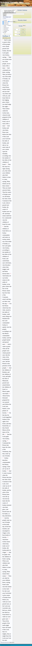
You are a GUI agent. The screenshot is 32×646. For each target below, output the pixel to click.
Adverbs (8, 25)
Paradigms (16, 3)
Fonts (2, 5)
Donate (23, 29)
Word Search (26, 3)
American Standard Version (9, 10)
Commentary (7, 3)
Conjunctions (6, 30)
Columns (5, 20)
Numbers (5, 31)
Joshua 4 (15, 21)
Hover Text (5, 21)
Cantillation (5, 24)
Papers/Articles (8, 38)
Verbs (4, 25)
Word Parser (21, 3)
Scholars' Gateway (9, 2)
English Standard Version (9, 11)
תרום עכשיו (23, 34)
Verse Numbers (11, 21)
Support (6, 5)
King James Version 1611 (9, 12)
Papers (12, 3)
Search (2, 3)
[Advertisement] (20, 45)
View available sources (7, 16)
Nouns (4, 26)
